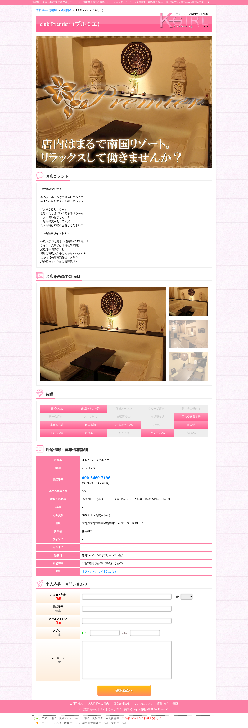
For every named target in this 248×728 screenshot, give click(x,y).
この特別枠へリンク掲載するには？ (141, 718)
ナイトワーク (129, 2)
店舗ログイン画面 (167, 703)
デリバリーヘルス (52, 723)
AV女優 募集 (112, 718)
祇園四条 (66, 10)
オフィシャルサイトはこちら (99, 571)
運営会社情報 (122, 703)
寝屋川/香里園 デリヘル (95, 723)
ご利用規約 (76, 703)
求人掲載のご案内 (98, 703)
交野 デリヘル (119, 723)
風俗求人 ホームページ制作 (74, 718)
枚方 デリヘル (72, 723)
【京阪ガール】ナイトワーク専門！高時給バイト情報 (113, 709)
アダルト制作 (49, 718)
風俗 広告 (97, 718)
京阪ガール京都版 (46, 10)
